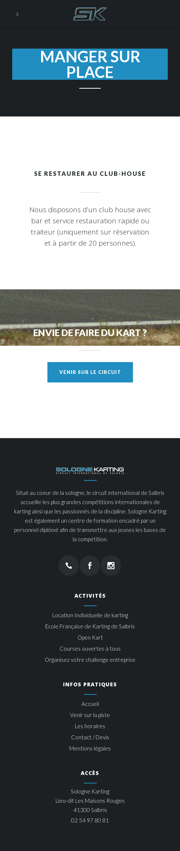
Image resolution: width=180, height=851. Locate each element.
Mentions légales (90, 748)
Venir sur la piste (90, 715)
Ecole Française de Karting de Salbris (90, 626)
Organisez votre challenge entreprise (90, 659)
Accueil (90, 703)
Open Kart (90, 637)
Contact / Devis (90, 737)
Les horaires (90, 726)
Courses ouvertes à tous (90, 648)
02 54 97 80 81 (90, 820)
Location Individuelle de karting (90, 615)
